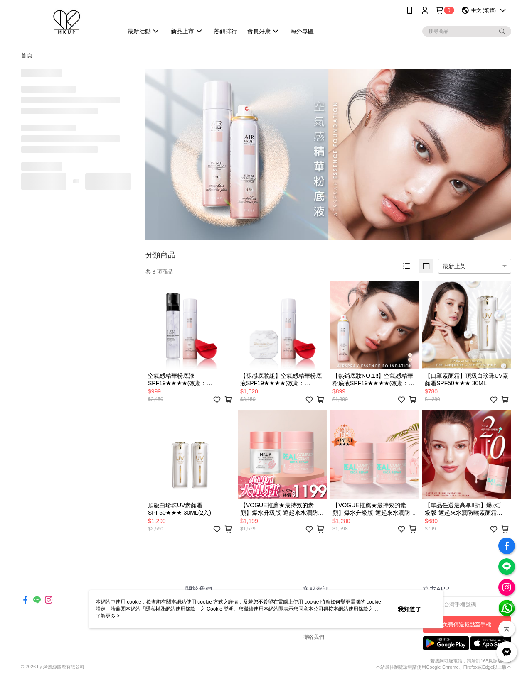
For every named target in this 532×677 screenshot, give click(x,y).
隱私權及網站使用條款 (170, 609)
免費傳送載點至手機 (467, 624)
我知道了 (409, 609)
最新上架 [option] (454, 266)
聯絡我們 (313, 637)
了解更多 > (108, 616)
